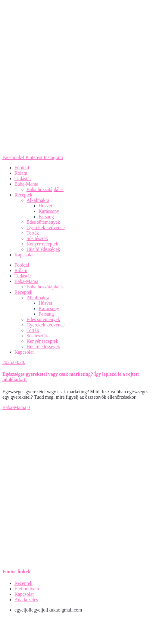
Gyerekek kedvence (46, 227)
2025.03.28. (13, 362)
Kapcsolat (24, 254)
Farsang (46, 216)
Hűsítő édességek (43, 249)
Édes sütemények (43, 222)
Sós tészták (37, 238)
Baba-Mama (26, 184)
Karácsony (49, 211)
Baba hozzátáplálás (45, 189)
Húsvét (45, 205)
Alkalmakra (38, 200)
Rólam (20, 173)
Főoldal (21, 167)
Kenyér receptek (42, 243)
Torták (33, 232)
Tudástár (22, 178)
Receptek (23, 194)
